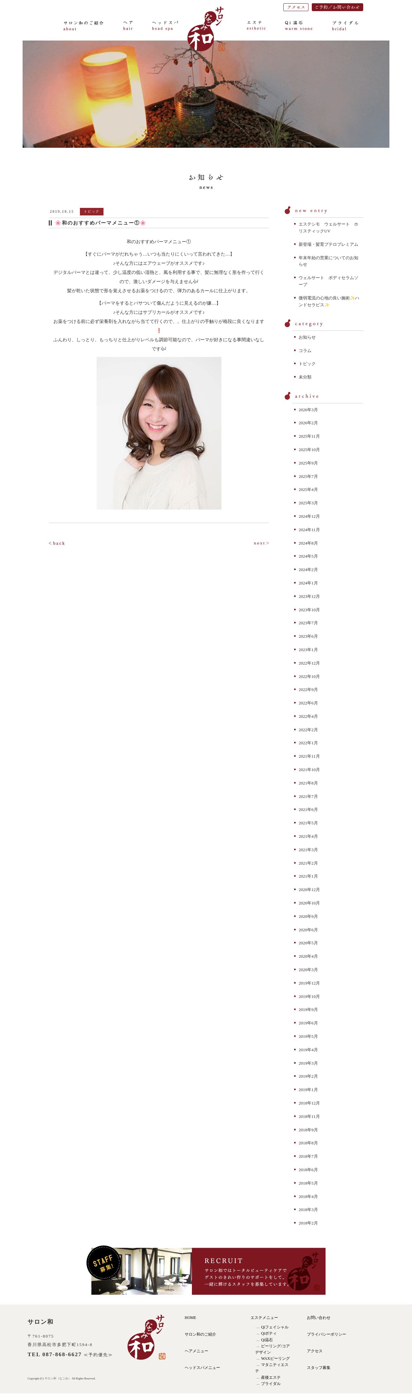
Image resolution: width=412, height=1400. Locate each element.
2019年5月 (308, 1036)
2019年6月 (308, 1022)
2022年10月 (309, 676)
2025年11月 (309, 436)
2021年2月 (308, 863)
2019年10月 (309, 996)
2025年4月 (308, 489)
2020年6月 (308, 929)
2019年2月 (308, 1076)
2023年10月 (309, 609)
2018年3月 (308, 1209)
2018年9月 (308, 1129)
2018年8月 (308, 1142)
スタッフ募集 (318, 1367)
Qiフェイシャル (275, 1327)
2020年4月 (308, 956)
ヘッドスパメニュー (202, 1367)
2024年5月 (308, 556)
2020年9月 (308, 916)
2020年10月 (309, 903)
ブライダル (271, 1383)
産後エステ (271, 1377)
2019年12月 (309, 983)
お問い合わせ (318, 1317)
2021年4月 (308, 836)
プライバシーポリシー (326, 1334)
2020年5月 (308, 942)
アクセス (315, 1351)
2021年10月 (309, 769)
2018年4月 (308, 1196)
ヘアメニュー (196, 1351)
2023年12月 (309, 596)
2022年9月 (308, 689)
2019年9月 (308, 1009)
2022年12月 (309, 663)
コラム (305, 350)
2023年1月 (308, 649)
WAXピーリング (275, 1358)
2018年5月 (308, 1183)
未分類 (305, 377)
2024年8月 (308, 543)
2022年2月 (308, 729)
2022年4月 (308, 716)
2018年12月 (309, 1103)
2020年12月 (309, 889)
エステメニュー (264, 1317)
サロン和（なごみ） (58, 1378)
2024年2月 (308, 569)
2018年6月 (308, 1169)
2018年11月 (309, 1116)
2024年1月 (308, 583)
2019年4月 (308, 1049)
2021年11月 (309, 756)
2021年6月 (308, 809)
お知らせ (307, 337)
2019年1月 (308, 1089)
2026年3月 (308, 409)
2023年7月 (308, 622)
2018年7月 (308, 1156)
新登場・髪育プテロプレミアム (328, 244)
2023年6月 (308, 636)
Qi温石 (267, 1340)
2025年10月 (309, 449)
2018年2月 (308, 1223)
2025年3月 (308, 502)
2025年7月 (308, 476)
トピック (307, 363)
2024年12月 (309, 516)
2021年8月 (308, 783)
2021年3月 (308, 849)
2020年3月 (308, 969)
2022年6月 (308, 702)
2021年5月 (308, 822)
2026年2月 (308, 422)
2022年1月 (308, 742)
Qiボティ (269, 1333)
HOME (190, 1317)
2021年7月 (308, 796)
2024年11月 (309, 529)
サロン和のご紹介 (200, 1334)
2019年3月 (308, 1063)
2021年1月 (308, 876)
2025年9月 (308, 463)
